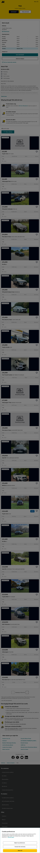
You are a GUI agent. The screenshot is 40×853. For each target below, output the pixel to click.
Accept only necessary (20, 846)
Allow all (20, 850)
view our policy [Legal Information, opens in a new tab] (11, 837)
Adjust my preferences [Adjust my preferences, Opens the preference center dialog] (19, 842)
